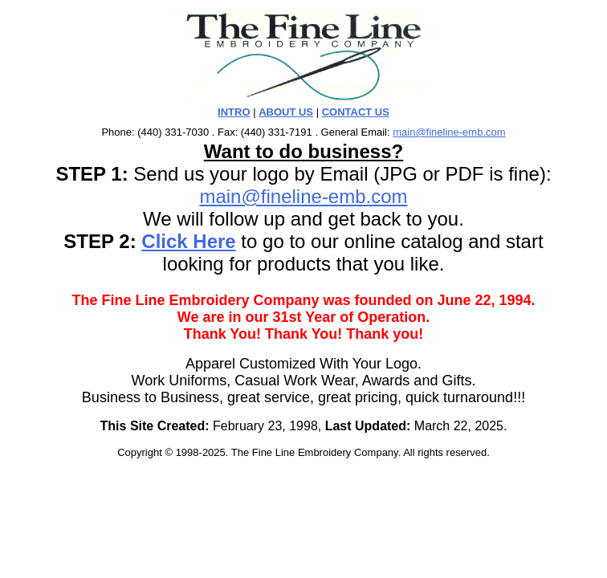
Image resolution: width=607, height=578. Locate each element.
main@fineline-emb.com (449, 132)
